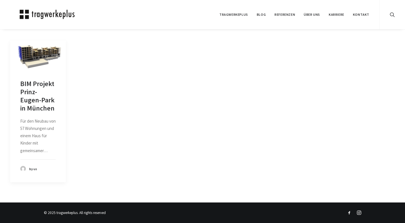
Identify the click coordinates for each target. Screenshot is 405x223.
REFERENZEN (284, 14)
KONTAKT (361, 14)
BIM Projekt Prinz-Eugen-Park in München (37, 95)
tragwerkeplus (233, 14)
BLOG (261, 14)
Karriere (336, 14)
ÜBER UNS (312, 14)
